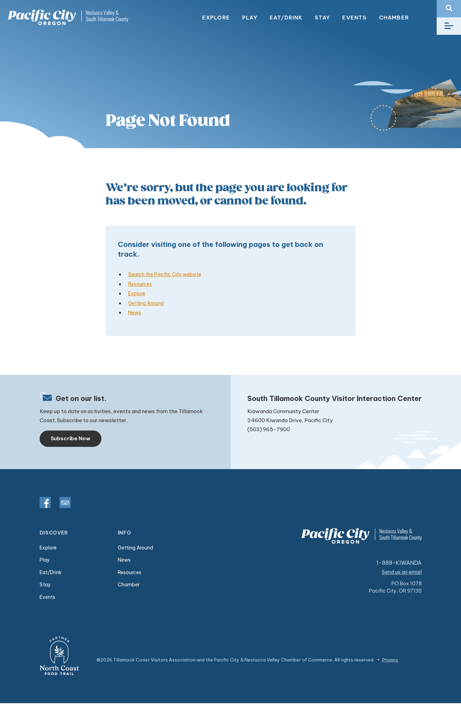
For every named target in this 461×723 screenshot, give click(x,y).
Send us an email (402, 572)
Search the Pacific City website (164, 274)
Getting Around (146, 303)
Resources (140, 284)
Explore (216, 17)
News (134, 313)
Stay (322, 17)
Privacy (390, 659)
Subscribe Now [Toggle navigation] (70, 438)
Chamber (394, 17)
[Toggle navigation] (449, 26)
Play (249, 17)
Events (354, 17)
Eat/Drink (286, 17)
